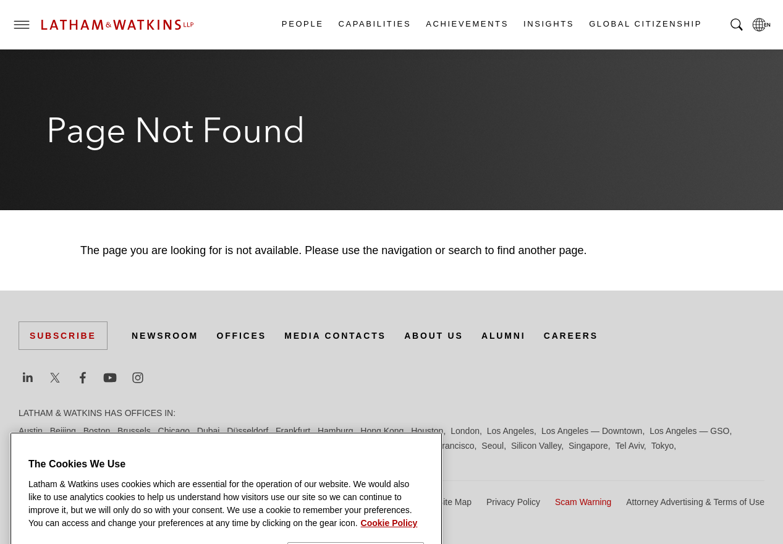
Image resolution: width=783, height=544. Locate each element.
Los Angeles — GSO (689, 431)
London (465, 431)
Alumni (503, 336)
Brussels (134, 431)
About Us (433, 336)
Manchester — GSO (91, 446)
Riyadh (350, 446)
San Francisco (446, 446)
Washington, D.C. (70, 460)
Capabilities (374, 23)
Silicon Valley (536, 446)
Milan (148, 446)
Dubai (208, 431)
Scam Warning (583, 502)
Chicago (174, 431)
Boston (97, 431)
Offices (241, 336)
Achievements (466, 23)
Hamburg (335, 431)
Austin (31, 431)
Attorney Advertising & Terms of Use (695, 502)
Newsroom (165, 336)
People (302, 23)
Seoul (492, 446)
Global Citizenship (645, 23)
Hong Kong (382, 431)
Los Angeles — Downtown (591, 431)
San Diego (391, 446)
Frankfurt (293, 431)
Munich (179, 446)
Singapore (588, 446)
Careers (571, 336)
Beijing (63, 431)
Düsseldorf (247, 431)
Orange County (274, 446)
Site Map (455, 502)
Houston (427, 431)
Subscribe (63, 336)
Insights (548, 23)
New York (219, 446)
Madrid (32, 446)
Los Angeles (510, 431)
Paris (320, 446)
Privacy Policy (513, 502)
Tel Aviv (630, 446)
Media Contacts (335, 336)
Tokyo (662, 446)
